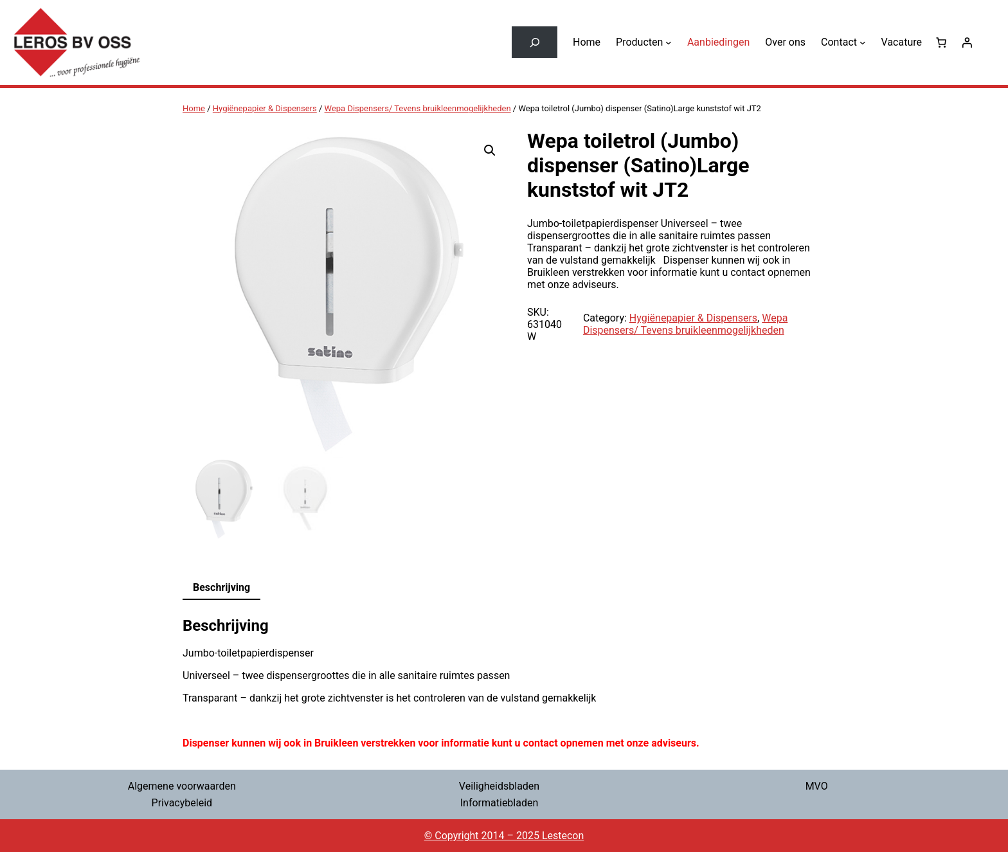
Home (194, 108)
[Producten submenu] (668, 42)
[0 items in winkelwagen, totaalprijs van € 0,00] (941, 42)
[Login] (967, 42)
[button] (489, 150)
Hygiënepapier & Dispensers (265, 108)
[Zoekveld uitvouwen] (534, 42)
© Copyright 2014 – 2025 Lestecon (504, 835)
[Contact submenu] (863, 42)
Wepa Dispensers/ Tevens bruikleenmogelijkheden (418, 108)
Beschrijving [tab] (221, 587)
